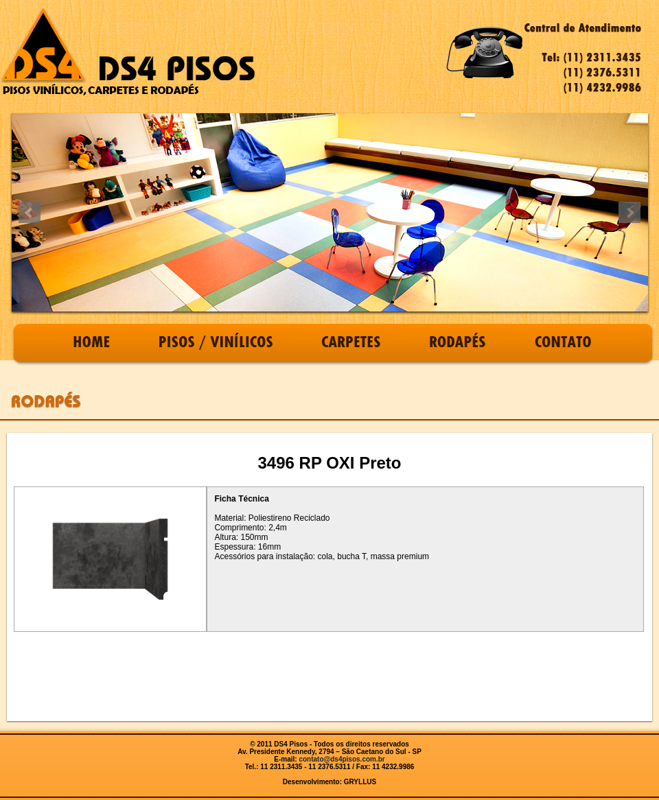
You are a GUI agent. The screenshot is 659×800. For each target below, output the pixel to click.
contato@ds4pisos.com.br (341, 759)
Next (629, 213)
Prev (30, 213)
